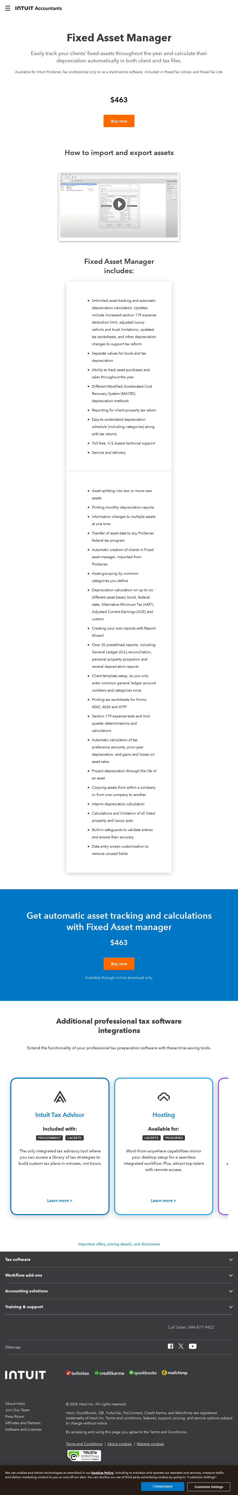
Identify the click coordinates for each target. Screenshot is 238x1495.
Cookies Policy (102, 1473)
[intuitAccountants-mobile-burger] (7, 8)
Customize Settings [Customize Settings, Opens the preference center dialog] (208, 1487)
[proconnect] (38, 8)
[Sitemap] (13, 1359)
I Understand (162, 1486)
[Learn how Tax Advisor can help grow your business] (60, 1212)
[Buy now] (119, 121)
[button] (119, 212)
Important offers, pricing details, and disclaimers (119, 1255)
